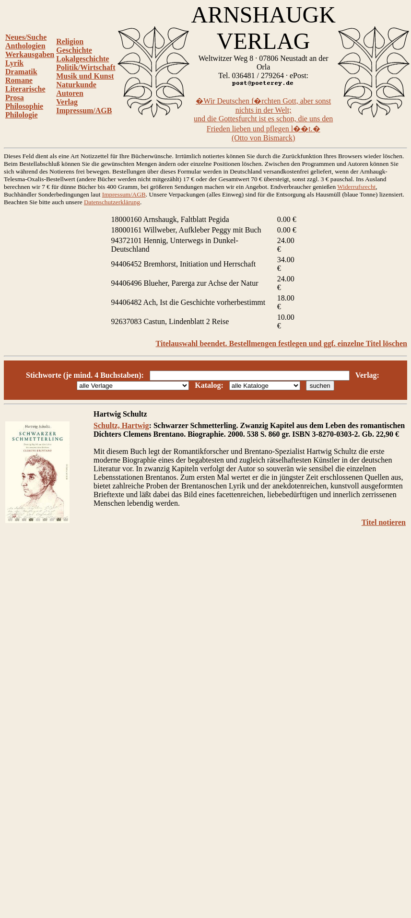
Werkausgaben (29, 54)
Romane (19, 80)
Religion (69, 41)
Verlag (67, 102)
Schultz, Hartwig (121, 425)
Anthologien (25, 46)
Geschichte (74, 50)
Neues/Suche (26, 37)
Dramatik (21, 72)
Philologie (21, 115)
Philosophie (24, 106)
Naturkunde (76, 85)
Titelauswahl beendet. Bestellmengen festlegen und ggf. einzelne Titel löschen (281, 343)
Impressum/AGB (84, 110)
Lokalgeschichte (82, 59)
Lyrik (14, 63)
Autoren (69, 93)
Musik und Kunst (85, 76)
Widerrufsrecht (356, 186)
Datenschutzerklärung (112, 202)
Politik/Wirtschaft (85, 67)
